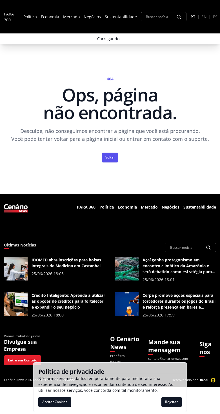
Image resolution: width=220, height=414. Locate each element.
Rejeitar (171, 401)
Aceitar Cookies (54, 401)
